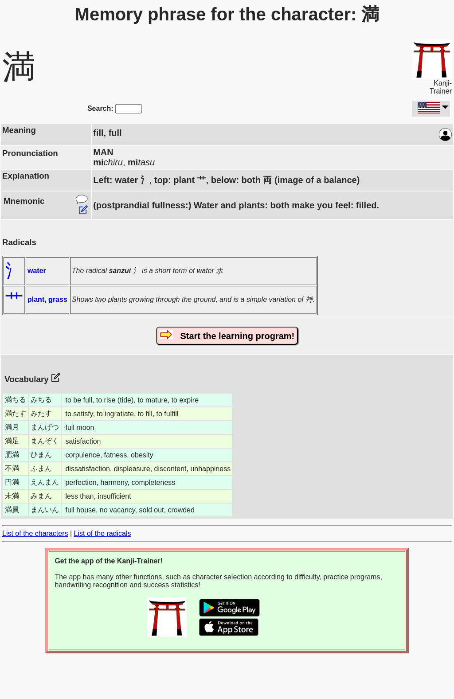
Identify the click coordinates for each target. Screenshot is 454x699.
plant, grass (47, 299)
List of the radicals (102, 533)
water (36, 270)
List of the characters (35, 533)
